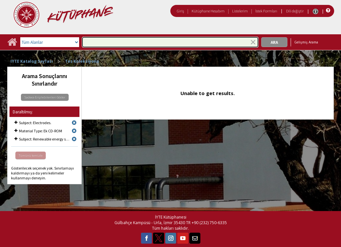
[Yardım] (327, 10)
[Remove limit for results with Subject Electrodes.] (74, 123)
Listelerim (240, 10)
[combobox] (170, 42)
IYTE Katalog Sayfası (31, 61)
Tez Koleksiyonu (82, 61)
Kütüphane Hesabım (208, 10)
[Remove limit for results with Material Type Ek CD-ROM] (74, 131)
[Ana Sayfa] (12, 44)
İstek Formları (266, 10)
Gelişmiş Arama (306, 42)
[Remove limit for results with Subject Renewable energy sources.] (74, 139)
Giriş (180, 10)
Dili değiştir (295, 10)
